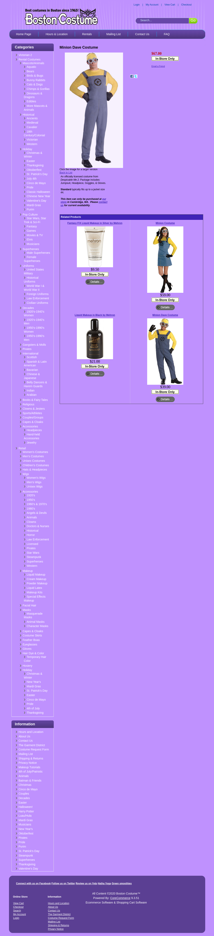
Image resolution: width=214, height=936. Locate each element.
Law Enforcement (38, 298)
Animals (32, 517)
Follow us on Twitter (63, 883)
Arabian (32, 394)
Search (17, 910)
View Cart (170, 4)
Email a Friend (158, 66)
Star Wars (33, 552)
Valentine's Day (36, 200)
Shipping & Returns (31, 758)
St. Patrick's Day (37, 174)
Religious (29, 404)
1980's (31, 508)
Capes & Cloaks (33, 422)
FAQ (167, 34)
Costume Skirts (32, 635)
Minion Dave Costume (165, 315)
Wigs (26, 474)
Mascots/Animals (33, 63)
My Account (152, 4)
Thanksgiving (35, 165)
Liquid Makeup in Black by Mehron (95, 315)
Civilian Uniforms (37, 302)
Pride (30, 187)
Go (192, 20)
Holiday (27, 149)
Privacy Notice (28, 762)
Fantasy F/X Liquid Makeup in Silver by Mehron (94, 223)
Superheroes (31, 249)
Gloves (27, 648)
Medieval (32, 122)
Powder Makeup (37, 583)
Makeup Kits (35, 592)
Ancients (32, 118)
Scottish (32, 357)
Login (137, 4)
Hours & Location (56, 34)
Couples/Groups (33, 417)
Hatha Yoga (104, 883)
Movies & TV (35, 235)
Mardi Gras (34, 205)
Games (31, 230)
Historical (29, 114)
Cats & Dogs (35, 84)
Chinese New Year (38, 196)
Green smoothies (122, 883)
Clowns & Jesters (34, 408)
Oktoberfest (34, 169)
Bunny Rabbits (36, 80)
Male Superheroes (38, 252)
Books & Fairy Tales (35, 399)
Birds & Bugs (35, 75)
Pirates (27, 349)
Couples (24, 793)
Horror (31, 535)
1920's (31, 495)
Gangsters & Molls (34, 344)
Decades (28, 308)
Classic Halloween (38, 191)
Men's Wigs (34, 482)
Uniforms (28, 265)
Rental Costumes (29, 59)
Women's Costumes (35, 452)
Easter (31, 161)
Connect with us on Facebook (33, 883)
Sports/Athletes (32, 413)
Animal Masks (36, 621)
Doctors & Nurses (38, 526)
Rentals (87, 34)
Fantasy (32, 226)
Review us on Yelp (86, 883)
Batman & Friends (30, 780)
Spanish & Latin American (35, 363)
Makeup (28, 571)
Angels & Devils (37, 512)
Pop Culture (30, 214)
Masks (27, 610)
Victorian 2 (25, 55)
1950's (31, 499)
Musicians (33, 244)
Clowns (31, 521)
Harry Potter (26, 811)
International (30, 353)
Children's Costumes (36, 465)
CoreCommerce (120, 898)
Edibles (31, 101)
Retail (22, 448)
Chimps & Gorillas (38, 89)
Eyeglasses (30, 644)
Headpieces (34, 430)
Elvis (30, 239)
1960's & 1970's (37, 504)
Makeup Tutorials (29, 767)
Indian (31, 390)
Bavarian (32, 369)
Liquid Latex (34, 587)
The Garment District (32, 745)
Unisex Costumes (34, 460)
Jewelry (31, 442)
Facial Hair (29, 605)
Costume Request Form (34, 749)
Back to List (66, 172)
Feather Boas (31, 640)
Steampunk (34, 557)
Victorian (32, 139)
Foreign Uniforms (38, 294)
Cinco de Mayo (36, 183)
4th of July (33, 708)
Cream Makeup (36, 579)
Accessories (30, 426)
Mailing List (113, 34)
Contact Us (142, 34)
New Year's (34, 681)
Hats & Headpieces (35, 469)
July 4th (32, 178)
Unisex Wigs (35, 486)
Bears (30, 71)
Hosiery (27, 665)
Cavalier (32, 127)
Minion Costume (165, 223)
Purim (30, 209)
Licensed (32, 544)
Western (32, 144)
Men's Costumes (33, 456)
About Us (24, 736)
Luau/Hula (25, 815)
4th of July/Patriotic (31, 771)
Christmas (25, 784)
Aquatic (31, 66)
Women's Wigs (36, 477)
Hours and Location (31, 732)
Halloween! (26, 807)
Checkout (186, 4)
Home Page (23, 34)
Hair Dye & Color (33, 653)
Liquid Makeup (36, 574)
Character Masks (37, 626)
